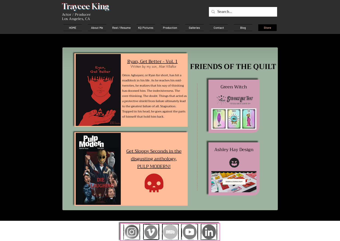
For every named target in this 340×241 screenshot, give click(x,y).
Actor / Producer (76, 14)
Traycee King (85, 6)
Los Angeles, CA (76, 19)
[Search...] (242, 12)
